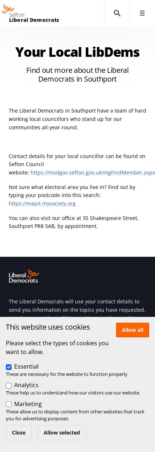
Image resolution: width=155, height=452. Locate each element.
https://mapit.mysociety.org (42, 203)
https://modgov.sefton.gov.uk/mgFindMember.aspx (93, 172)
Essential (26, 366)
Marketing (28, 404)
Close (18, 432)
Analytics (26, 385)
